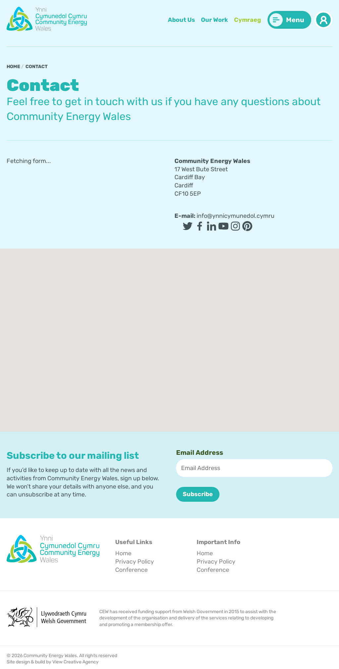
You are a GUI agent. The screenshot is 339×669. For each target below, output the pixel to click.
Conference (131, 569)
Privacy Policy (134, 561)
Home (13, 66)
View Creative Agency (75, 662)
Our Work (214, 19)
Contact (36, 66)
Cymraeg (247, 19)
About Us (181, 19)
